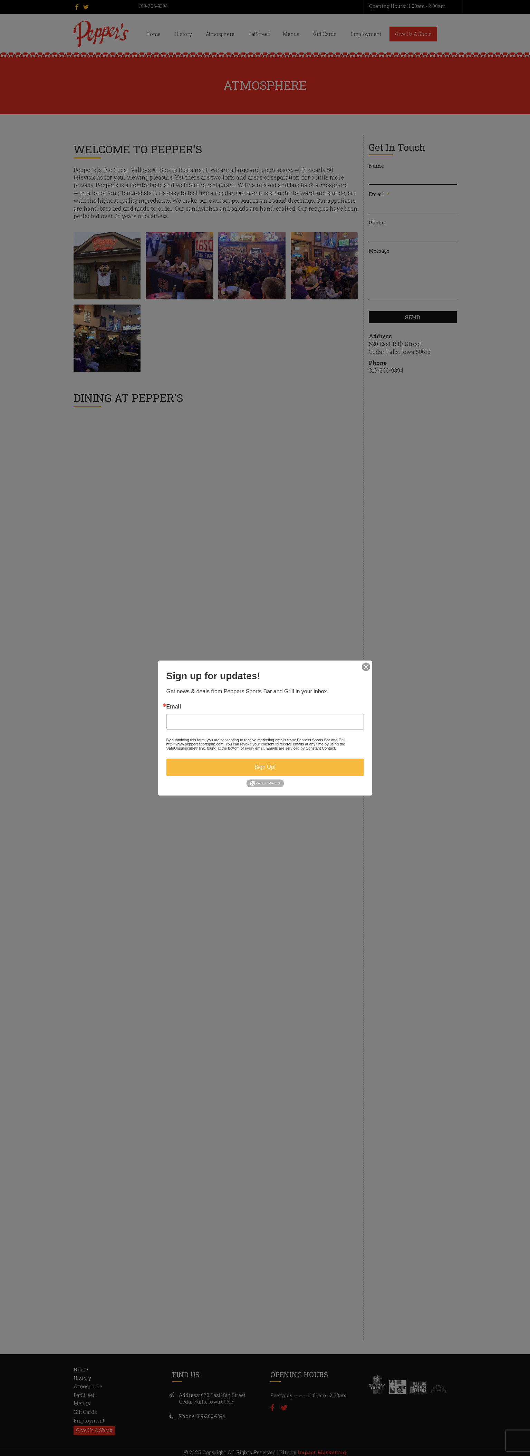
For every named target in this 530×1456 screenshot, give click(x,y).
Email (173, 707)
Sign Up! (265, 767)
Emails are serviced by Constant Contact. (301, 748)
